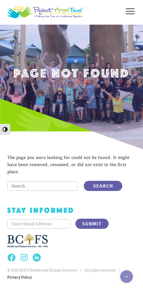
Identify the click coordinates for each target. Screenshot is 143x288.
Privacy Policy (19, 277)
